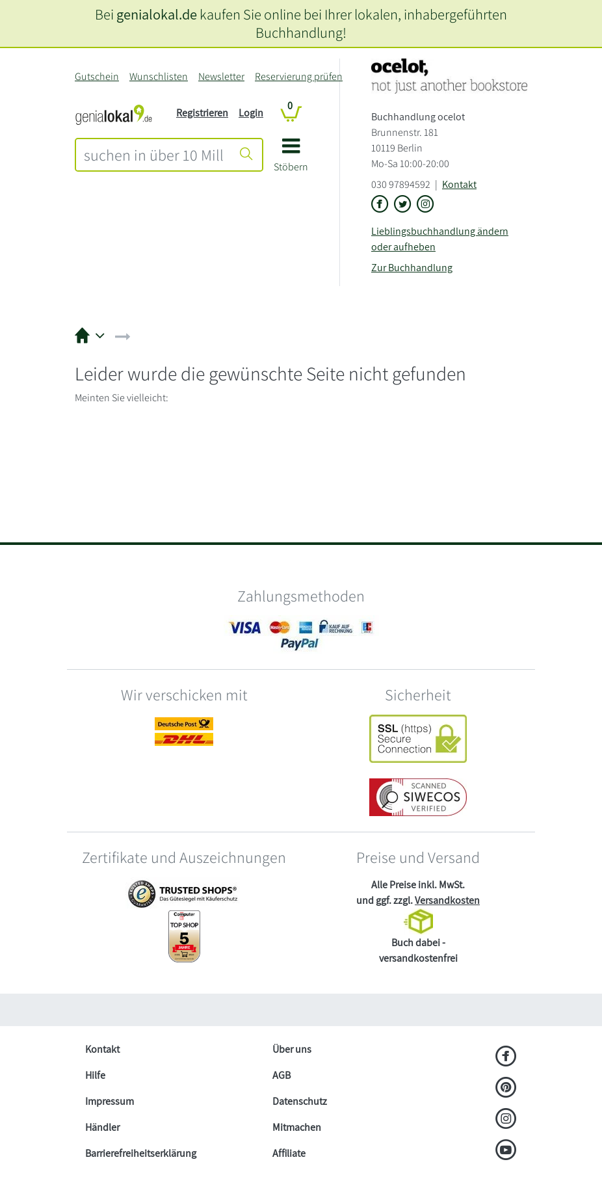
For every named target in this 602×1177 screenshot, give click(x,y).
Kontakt (459, 184)
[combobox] (153, 154)
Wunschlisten (158, 76)
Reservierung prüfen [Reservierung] (299, 76)
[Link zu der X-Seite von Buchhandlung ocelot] (403, 205)
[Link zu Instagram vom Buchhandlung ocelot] (425, 205)
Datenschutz (299, 1101)
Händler (102, 1127)
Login (251, 113)
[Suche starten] (246, 154)
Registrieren (202, 113)
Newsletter (221, 76)
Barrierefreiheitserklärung (140, 1153)
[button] (291, 159)
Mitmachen (296, 1127)
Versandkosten (447, 900)
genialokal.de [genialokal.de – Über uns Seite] (156, 14)
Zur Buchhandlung (411, 267)
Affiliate (289, 1153)
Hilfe (95, 1075)
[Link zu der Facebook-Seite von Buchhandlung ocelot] (380, 205)
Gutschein (97, 76)
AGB (281, 1075)
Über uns (291, 1049)
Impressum (109, 1101)
